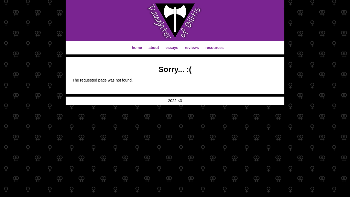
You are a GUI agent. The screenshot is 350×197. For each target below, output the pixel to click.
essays (171, 47)
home (137, 47)
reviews (192, 47)
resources (214, 47)
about (153, 47)
